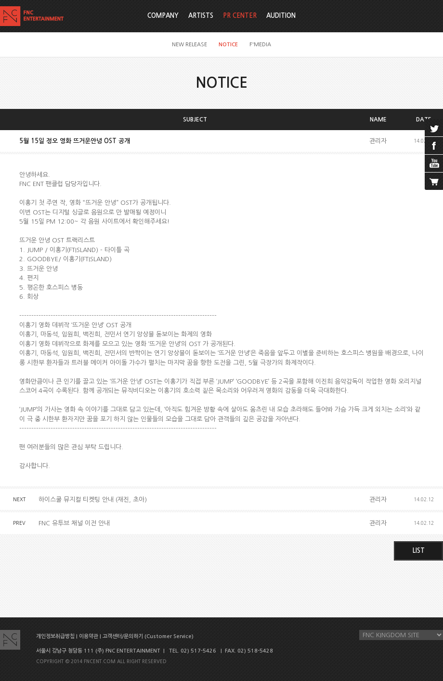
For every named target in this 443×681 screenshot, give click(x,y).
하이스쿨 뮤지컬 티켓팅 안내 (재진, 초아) (93, 499)
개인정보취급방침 (55, 636)
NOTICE (228, 44)
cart (434, 181)
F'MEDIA (260, 44)
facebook (434, 145)
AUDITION (281, 16)
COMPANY (163, 16)
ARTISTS (200, 16)
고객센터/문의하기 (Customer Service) (148, 636)
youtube (434, 163)
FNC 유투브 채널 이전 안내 (74, 523)
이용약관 (88, 636)
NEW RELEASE (189, 44)
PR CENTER (240, 16)
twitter (434, 127)
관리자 (378, 141)
